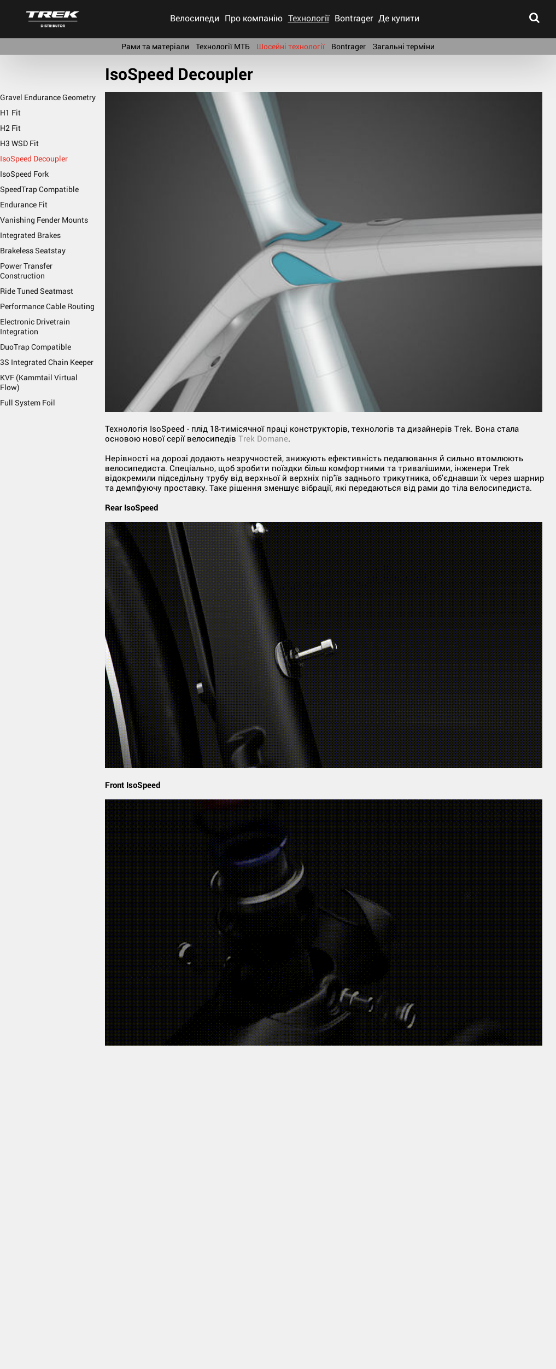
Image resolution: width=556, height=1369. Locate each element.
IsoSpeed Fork (24, 174)
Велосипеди (194, 18)
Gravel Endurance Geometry (48, 97)
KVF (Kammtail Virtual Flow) (39, 382)
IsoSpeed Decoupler (34, 158)
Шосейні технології (290, 46)
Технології (308, 18)
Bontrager (354, 18)
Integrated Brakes (30, 235)
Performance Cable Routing (47, 306)
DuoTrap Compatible (35, 346)
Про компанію (254, 18)
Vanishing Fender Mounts (44, 219)
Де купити (398, 18)
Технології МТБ (223, 46)
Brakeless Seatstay (33, 250)
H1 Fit (10, 112)
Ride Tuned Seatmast (36, 291)
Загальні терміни (403, 46)
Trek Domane (263, 438)
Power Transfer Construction (26, 270)
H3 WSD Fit (19, 143)
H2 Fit (10, 128)
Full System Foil (27, 402)
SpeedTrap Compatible (39, 189)
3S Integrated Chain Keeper (46, 362)
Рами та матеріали (155, 46)
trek (53, 19)
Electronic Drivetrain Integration (35, 326)
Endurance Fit (24, 204)
